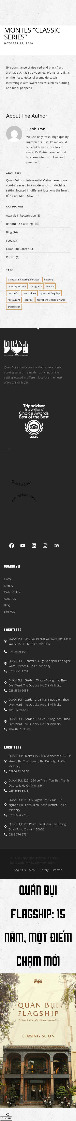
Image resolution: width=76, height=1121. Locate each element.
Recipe (10, 257)
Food (9, 240)
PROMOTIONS (29, 293)
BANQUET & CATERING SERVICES (24, 279)
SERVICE (29, 299)
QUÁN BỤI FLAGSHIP (50, 293)
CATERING (49, 279)
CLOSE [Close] (6, 1118)
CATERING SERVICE (17, 286)
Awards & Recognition (21, 215)
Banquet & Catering (19, 224)
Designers (36, 286)
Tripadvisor (14, 306)
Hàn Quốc (13, 293)
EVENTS (50, 286)
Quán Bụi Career (17, 249)
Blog (9, 232)
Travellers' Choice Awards (51, 299)
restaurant (14, 299)
